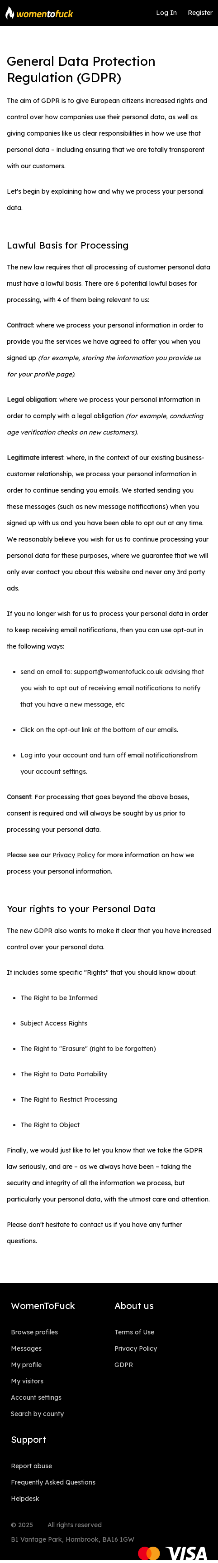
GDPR (123, 1365)
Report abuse (31, 1466)
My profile (26, 1365)
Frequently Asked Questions (53, 1482)
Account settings (36, 1397)
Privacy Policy (135, 1348)
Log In (166, 13)
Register (200, 13)
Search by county (37, 1414)
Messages (26, 1348)
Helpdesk (25, 1499)
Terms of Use (134, 1332)
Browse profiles (34, 1332)
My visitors (27, 1381)
